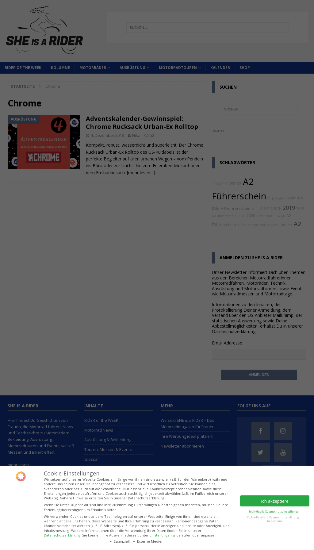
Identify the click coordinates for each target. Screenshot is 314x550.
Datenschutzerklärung (62, 535)
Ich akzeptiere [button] (275, 501)
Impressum (275, 521)
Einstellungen (161, 535)
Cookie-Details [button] (256, 517)
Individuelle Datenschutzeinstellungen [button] (275, 511)
